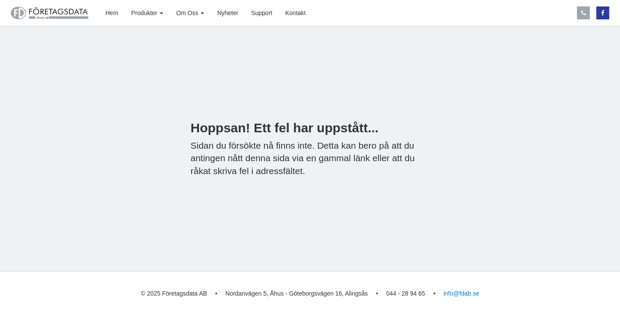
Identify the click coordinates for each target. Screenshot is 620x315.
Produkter (147, 12)
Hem (111, 12)
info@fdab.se (461, 293)
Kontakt (295, 12)
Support (261, 12)
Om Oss (190, 12)
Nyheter (227, 12)
